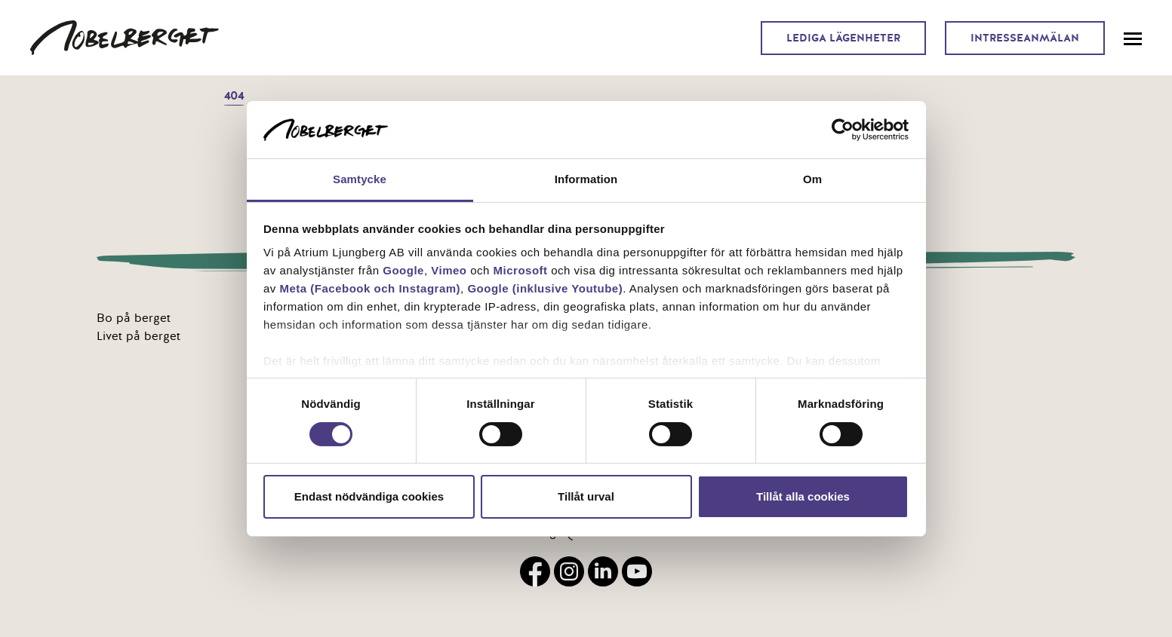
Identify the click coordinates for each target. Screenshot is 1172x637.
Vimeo (448, 270)
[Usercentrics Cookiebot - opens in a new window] (843, 129)
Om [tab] (812, 179)
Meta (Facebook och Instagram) (370, 288)
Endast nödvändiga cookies (369, 496)
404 (234, 95)
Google (403, 270)
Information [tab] (586, 179)
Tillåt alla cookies (803, 496)
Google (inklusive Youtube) (545, 288)
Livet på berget (138, 336)
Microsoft (521, 270)
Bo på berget (134, 318)
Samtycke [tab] (359, 179)
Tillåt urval (586, 496)
